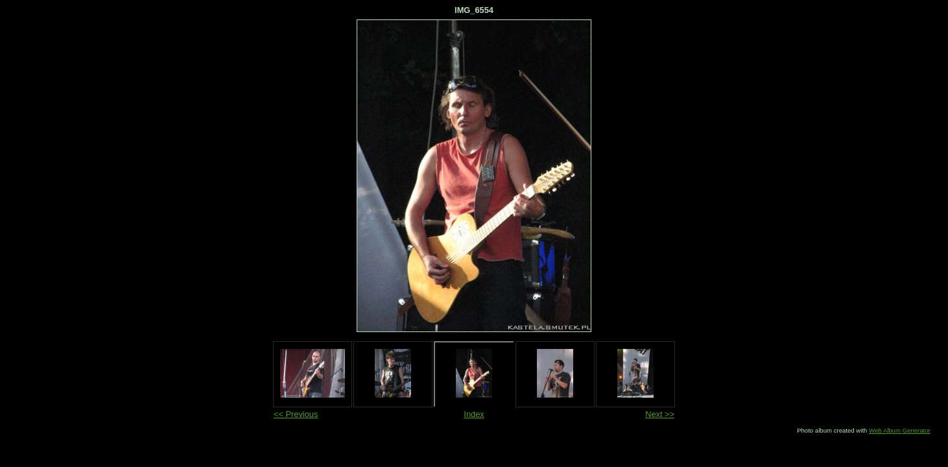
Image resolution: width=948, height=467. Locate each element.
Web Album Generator (899, 430)
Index (474, 414)
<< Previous (296, 414)
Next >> (659, 414)
